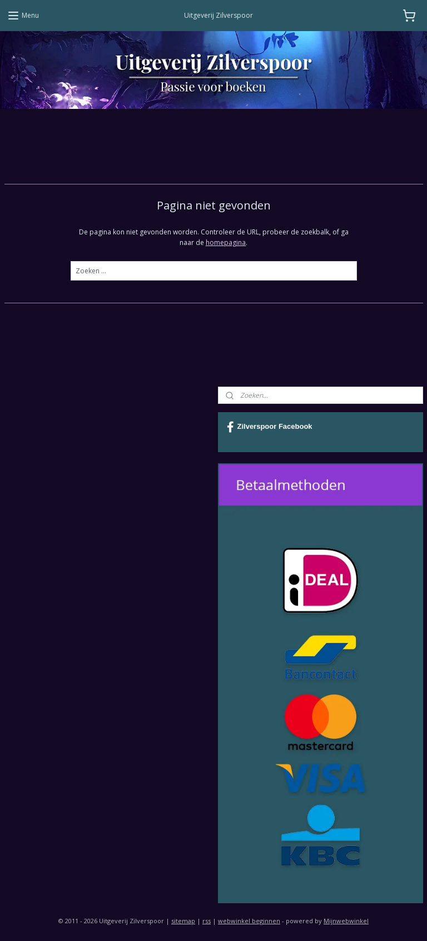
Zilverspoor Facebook (269, 427)
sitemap (183, 921)
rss (206, 921)
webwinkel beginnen (249, 921)
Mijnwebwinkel (346, 921)
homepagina (226, 242)
